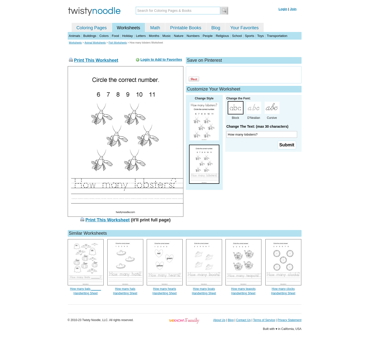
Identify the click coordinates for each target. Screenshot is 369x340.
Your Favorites (244, 27)
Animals (74, 36)
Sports (249, 36)
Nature (178, 36)
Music (166, 36)
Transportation (277, 36)
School (237, 36)
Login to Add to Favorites (161, 60)
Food (115, 36)
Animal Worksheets (95, 42)
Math (155, 27)
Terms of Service (264, 320)
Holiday (127, 36)
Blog (215, 27)
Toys (260, 36)
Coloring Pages (92, 27)
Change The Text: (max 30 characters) (257, 126)
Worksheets (128, 27)
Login (283, 9)
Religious (222, 36)
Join (293, 9)
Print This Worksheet (96, 60)
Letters (141, 36)
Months (154, 36)
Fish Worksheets (118, 42)
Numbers (193, 36)
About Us (219, 320)
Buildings (89, 36)
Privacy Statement (289, 320)
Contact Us (243, 320)
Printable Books (185, 27)
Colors (104, 36)
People (207, 36)
